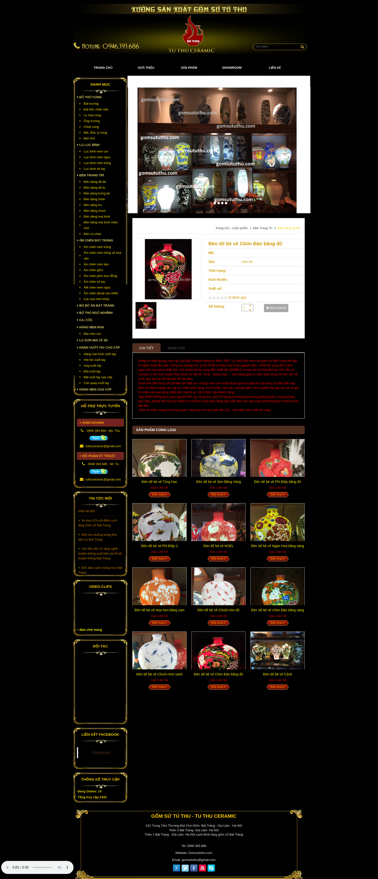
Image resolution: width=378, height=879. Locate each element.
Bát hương (91, 103)
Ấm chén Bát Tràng (96, 240)
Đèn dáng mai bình (97, 216)
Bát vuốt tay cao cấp (98, 377)
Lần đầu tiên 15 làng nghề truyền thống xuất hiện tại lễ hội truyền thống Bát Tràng (100, 557)
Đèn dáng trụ (93, 205)
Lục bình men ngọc (97, 157)
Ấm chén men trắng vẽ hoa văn (102, 255)
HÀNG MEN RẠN (91, 327)
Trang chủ (103, 67)
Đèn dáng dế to (94, 187)
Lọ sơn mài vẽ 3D (93, 340)
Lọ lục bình (89, 145)
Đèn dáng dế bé (95, 182)
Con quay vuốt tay (96, 383)
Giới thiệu (146, 67)
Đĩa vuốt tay (92, 371)
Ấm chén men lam (96, 264)
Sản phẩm (189, 67)
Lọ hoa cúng (92, 115)
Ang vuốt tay (92, 365)
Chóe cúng (91, 127)
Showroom (232, 67)
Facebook (101, 752)
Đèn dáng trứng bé (97, 193)
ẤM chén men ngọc (97, 287)
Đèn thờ (89, 138)
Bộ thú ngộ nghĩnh (96, 313)
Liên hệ (275, 67)
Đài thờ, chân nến (96, 109)
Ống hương (92, 121)
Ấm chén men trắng (97, 247)
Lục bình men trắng (97, 163)
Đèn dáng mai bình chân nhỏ (101, 225)
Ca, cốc (86, 320)
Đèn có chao (92, 234)
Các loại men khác (96, 299)
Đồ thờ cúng (90, 97)
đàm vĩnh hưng (90, 630)
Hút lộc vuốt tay (95, 360)
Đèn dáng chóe (94, 199)
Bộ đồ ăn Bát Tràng (96, 305)
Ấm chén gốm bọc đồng (100, 276)
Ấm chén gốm (93, 270)
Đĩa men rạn (92, 334)
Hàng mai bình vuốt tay (100, 354)
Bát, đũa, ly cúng (95, 132)
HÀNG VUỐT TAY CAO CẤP (99, 347)
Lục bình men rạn (96, 151)
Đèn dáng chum (95, 211)
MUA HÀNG (276, 308)
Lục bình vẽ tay (94, 169)
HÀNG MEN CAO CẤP (95, 389)
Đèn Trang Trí (91, 175)
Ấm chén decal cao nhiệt (101, 293)
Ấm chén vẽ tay (94, 281)
